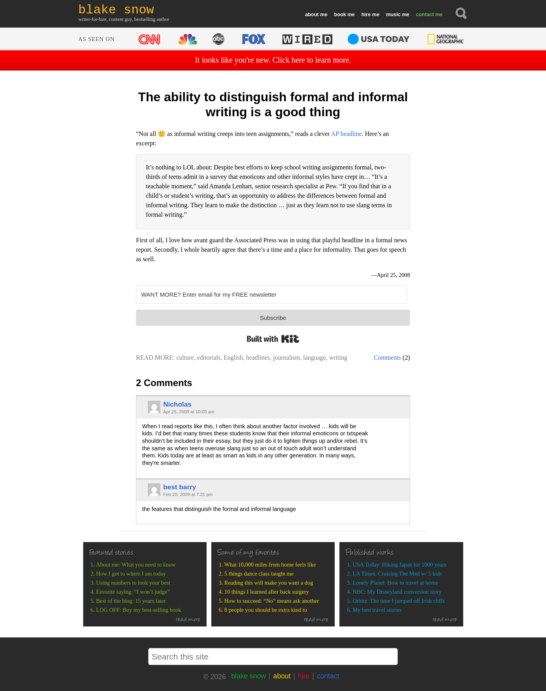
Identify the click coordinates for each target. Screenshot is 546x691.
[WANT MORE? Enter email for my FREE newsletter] (271, 294)
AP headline (346, 133)
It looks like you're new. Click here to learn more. (273, 60)
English (233, 357)
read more (188, 620)
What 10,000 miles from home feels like (270, 564)
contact (425, 14)
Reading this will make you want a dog (268, 583)
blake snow (248, 676)
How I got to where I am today (131, 573)
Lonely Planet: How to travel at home (395, 583)
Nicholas (177, 404)
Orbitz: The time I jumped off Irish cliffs (398, 601)
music (393, 14)
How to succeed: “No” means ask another (271, 601)
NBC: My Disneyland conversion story (396, 592)
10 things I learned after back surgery (266, 592)
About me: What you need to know (136, 564)
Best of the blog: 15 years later (131, 601)
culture (185, 357)
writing (338, 357)
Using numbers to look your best (133, 583)
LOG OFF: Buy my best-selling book (138, 610)
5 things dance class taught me (258, 573)
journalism (286, 357)
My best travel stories (376, 610)
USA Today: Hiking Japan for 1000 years (399, 564)
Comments (387, 357)
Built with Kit (273, 339)
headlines (258, 357)
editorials (209, 357)
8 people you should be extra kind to (265, 610)
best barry (179, 487)
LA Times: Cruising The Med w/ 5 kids (397, 573)
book (340, 14)
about (312, 14)
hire (366, 14)
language (314, 357)
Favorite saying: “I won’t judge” (133, 592)
